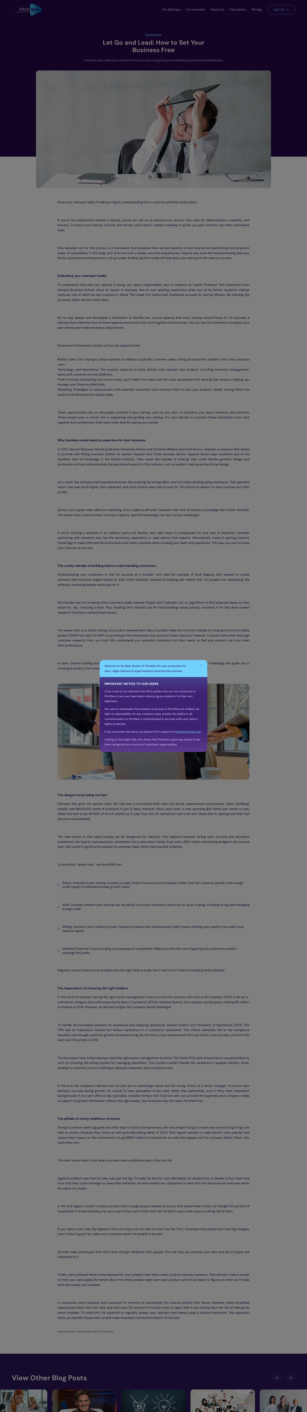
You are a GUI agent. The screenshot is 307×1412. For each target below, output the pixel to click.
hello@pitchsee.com (188, 731)
